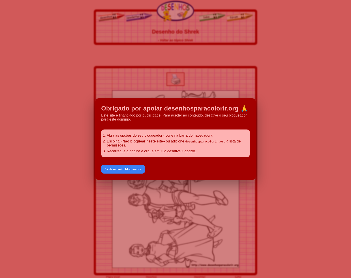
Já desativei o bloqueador (123, 169)
